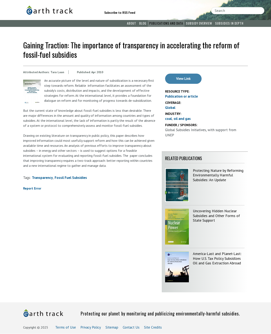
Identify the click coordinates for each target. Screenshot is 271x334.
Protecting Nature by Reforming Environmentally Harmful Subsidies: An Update (218, 175)
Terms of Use (65, 327)
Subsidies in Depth (229, 23)
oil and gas (182, 118)
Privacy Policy (90, 327)
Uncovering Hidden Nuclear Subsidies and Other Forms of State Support (216, 215)
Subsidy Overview (199, 23)
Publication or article (181, 96)
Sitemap (111, 327)
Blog (142, 23)
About (131, 23)
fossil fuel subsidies (71, 177)
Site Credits (153, 327)
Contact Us (131, 327)
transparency (42, 177)
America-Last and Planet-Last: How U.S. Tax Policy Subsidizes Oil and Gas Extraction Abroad (217, 258)
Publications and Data (166, 23)
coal (168, 118)
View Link (183, 78)
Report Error (32, 188)
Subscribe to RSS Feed (119, 13)
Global (170, 107)
